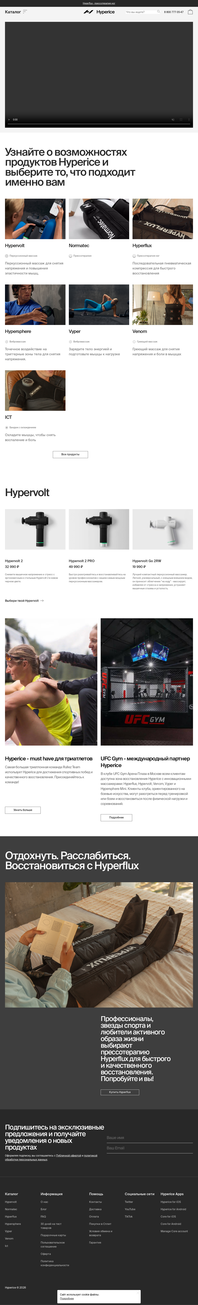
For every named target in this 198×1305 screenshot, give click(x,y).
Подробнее (116, 817)
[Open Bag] (190, 12)
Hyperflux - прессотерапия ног (99, 3)
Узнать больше (23, 811)
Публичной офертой (68, 1155)
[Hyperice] (99, 12)
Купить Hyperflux (120, 1092)
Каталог (16, 12)
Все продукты (70, 454)
